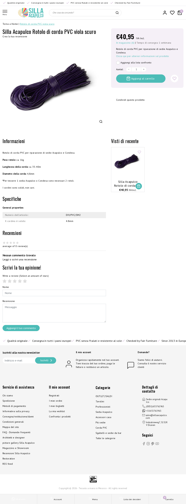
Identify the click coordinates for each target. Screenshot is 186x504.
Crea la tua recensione (15, 36)
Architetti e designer (14, 437)
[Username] (54, 293)
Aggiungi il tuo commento (21, 328)
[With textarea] (54, 313)
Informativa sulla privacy (16, 411)
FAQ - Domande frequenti (16, 432)
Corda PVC (101, 427)
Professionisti (103, 406)
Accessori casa (103, 417)
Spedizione (9, 400)
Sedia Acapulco (104, 411)
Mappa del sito (11, 427)
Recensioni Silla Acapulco (16, 453)
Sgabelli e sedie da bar (109, 432)
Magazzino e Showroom (16, 448)
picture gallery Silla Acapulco (19, 442)
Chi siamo (8, 395)
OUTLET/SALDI (104, 396)
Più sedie (101, 422)
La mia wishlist (57, 411)
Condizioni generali (13, 421)
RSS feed (8, 463)
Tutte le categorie (105, 438)
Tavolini (100, 401)
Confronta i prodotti (60, 416)
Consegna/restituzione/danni (18, 416)
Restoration (9, 458)
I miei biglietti (56, 406)
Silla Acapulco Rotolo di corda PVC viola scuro (128, 184)
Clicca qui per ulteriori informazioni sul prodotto (142, 56)
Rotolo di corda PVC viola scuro (37, 23)
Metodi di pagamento (14, 406)
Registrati (54, 395)
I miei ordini (55, 400)
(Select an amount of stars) (26, 275)
